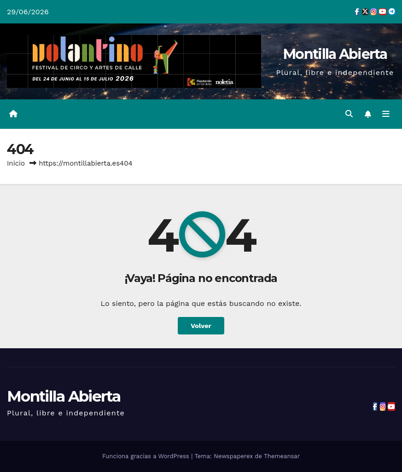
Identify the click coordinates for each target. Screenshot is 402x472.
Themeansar (282, 456)
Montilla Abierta (335, 54)
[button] (349, 113)
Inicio (16, 163)
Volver (201, 325)
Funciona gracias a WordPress (146, 456)
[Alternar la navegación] (386, 114)
